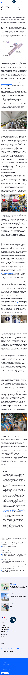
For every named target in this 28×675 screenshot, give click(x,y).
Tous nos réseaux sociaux (5, 651)
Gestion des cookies (7, 664)
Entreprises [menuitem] (3, 641)
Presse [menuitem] (2, 636)
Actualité (6, 6)
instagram (14, 648)
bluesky (2, 648)
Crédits (4, 662)
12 (24, 392)
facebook (11, 648)
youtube (18, 648)
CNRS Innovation (5, 627)
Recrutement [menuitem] (3, 638)
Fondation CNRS (4, 625)
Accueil (2, 6)
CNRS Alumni (4, 631)
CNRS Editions (4, 629)
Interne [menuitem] (2, 643)
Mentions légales (6, 669)
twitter (5, 648)
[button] (5, 673)
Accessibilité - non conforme (8, 659)
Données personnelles (7, 667)
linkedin (8, 648)
